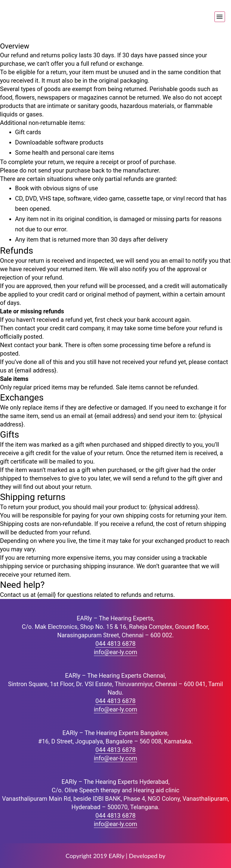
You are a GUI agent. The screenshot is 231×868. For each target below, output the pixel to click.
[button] (219, 16)
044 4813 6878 (115, 643)
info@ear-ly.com (115, 652)
